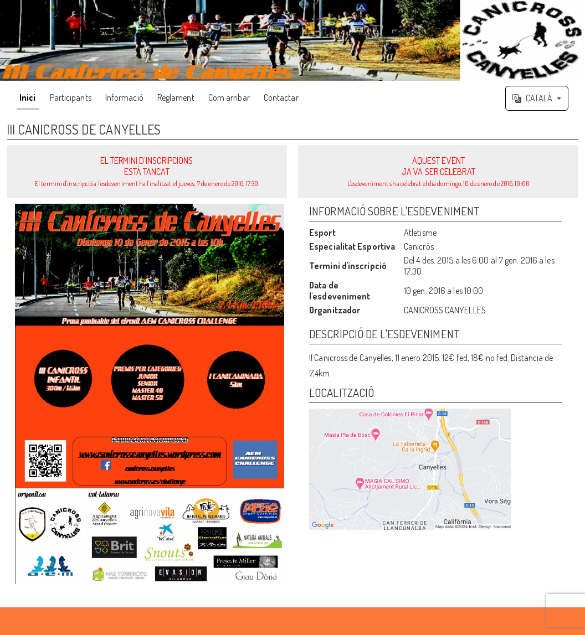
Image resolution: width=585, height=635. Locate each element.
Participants (70, 97)
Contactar (281, 97)
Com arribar (229, 97)
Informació (124, 97)
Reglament (175, 97)
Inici (27, 97)
